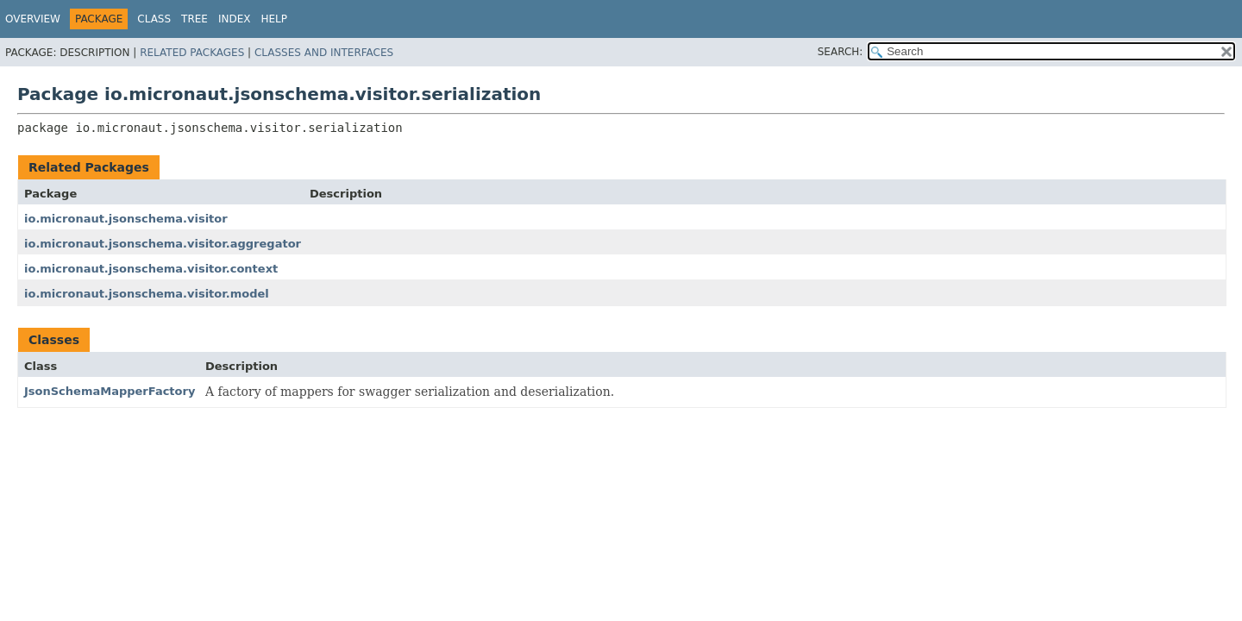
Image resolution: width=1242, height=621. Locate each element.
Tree (194, 19)
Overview (32, 19)
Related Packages (192, 53)
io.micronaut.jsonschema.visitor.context (151, 268)
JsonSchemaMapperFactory (109, 391)
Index (234, 19)
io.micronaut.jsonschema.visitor (126, 218)
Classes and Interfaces (323, 53)
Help (274, 19)
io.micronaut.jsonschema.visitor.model (146, 293)
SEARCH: (840, 52)
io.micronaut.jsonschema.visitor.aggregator (162, 243)
